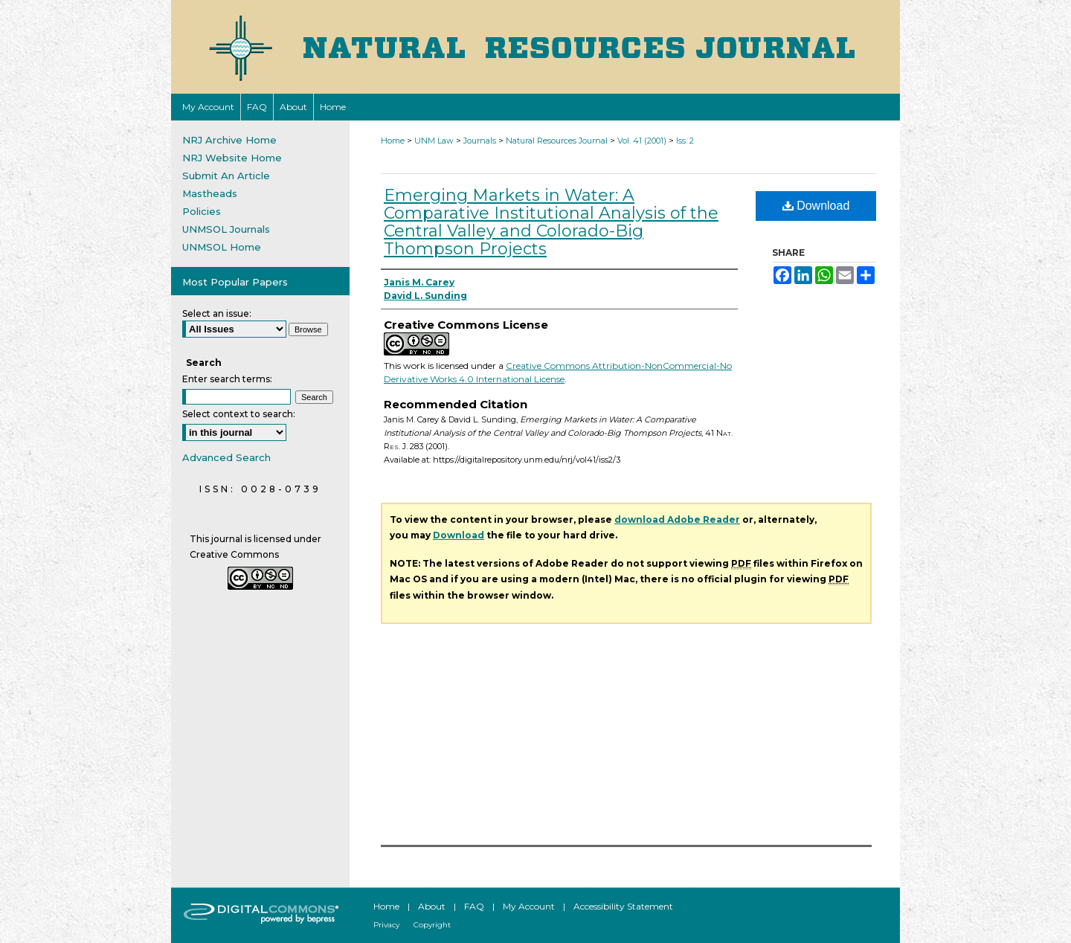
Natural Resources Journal (557, 140)
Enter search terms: (227, 378)
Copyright (432, 925)
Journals (479, 140)
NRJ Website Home (232, 158)
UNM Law (434, 140)
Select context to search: (238, 413)
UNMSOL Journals (226, 229)
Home (393, 140)
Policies (201, 211)
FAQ (474, 906)
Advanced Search (226, 457)
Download (816, 205)
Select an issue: (216, 313)
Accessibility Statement (623, 906)
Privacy (386, 925)
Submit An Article (226, 175)
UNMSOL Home (221, 247)
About (432, 906)
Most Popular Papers (235, 282)
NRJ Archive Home (229, 140)
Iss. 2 (685, 140)
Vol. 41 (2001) (641, 140)
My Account (529, 906)
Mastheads (209, 193)
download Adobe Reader (677, 519)
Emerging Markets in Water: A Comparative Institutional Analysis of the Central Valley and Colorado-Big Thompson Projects (551, 222)
